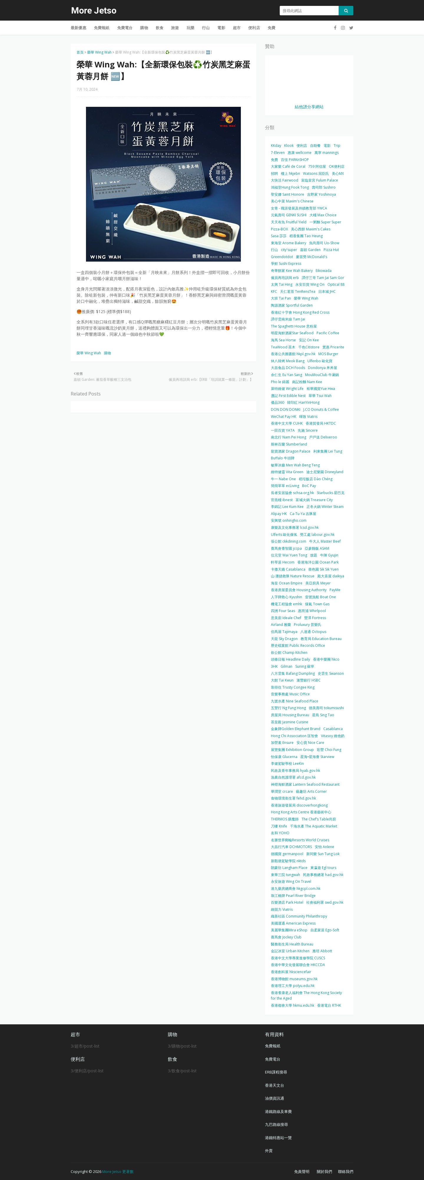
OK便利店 (336, 166)
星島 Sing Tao (323, 714)
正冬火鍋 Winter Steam (325, 506)
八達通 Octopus (313, 631)
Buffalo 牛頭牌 (282, 458)
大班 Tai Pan (281, 298)
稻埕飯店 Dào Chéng (315, 478)
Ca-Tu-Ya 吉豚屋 (303, 513)
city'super (289, 249)
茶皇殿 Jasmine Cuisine (289, 721)
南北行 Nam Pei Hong (288, 437)
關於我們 (324, 1171)
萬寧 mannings (326, 152)
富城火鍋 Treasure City (314, 499)
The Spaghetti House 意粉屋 (294, 326)
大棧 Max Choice (323, 214)
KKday (276, 145)
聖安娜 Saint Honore (287, 194)
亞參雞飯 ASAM (317, 548)
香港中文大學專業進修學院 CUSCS (298, 957)
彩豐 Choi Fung (329, 749)
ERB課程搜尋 (276, 1072)
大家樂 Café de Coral (288, 166)
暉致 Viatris (308, 416)
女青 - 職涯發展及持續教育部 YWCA (299, 208)
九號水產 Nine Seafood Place (294, 701)
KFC (274, 291)
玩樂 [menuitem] (190, 27)
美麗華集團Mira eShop (289, 930)
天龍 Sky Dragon (284, 638)
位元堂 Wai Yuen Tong (289, 555)
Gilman (286, 666)
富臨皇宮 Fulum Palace (319, 180)
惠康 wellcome (300, 152)
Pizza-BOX (279, 229)
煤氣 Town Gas (317, 603)
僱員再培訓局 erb (285, 277)
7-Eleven (278, 152)
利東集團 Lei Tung (327, 451)
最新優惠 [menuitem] (78, 27)
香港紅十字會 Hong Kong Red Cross (300, 312)
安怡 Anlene (324, 846)
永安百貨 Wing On (309, 284)
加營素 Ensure (282, 742)
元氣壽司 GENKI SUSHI (289, 214)
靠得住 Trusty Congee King (292, 687)
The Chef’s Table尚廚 (319, 819)
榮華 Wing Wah (99, 52)
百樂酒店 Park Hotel (287, 902)
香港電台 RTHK (329, 1005)
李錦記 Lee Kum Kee (287, 506)
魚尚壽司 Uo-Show (324, 242)
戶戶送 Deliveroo (323, 437)
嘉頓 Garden (310, 249)
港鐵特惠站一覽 (278, 1137)
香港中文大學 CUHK (287, 423)
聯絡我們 (345, 1171)
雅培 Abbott (322, 950)
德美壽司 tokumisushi (326, 707)
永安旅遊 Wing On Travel (291, 881)
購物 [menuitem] (144, 27)
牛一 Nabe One (283, 478)
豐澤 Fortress (315, 617)
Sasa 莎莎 (278, 235)
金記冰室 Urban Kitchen (290, 950)
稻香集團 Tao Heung (306, 235)
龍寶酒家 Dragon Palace (290, 451)
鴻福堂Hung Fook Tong (290, 187)
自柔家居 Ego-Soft (324, 930)
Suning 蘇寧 (304, 666)
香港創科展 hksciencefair (291, 971)
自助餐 (315, 145)
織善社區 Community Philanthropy (299, 916)
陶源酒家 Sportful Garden (292, 305)
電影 (327, 145)
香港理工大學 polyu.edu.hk (292, 985)
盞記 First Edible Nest (288, 395)
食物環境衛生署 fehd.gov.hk (293, 798)
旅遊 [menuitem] (175, 27)
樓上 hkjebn (290, 173)
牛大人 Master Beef (325, 541)
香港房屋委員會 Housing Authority (299, 589)
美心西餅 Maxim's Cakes (310, 229)
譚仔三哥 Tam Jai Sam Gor (323, 277)
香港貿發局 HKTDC (321, 423)
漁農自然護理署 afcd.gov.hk (293, 777)
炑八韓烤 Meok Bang (287, 360)
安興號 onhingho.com (289, 520)
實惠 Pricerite (333, 347)
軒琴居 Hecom (282, 562)
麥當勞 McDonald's (311, 256)
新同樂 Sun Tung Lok (322, 853)
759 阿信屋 (317, 166)
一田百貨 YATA (283, 430)
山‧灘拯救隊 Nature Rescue (292, 576)
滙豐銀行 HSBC (309, 680)
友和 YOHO (280, 832)
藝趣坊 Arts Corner (311, 791)
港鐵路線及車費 (278, 1111)
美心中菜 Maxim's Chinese (292, 201)
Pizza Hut (331, 249)
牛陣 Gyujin (329, 555)
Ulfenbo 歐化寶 (319, 360)
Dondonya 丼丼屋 (322, 367)
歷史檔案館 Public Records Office (298, 645)
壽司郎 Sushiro (324, 187)
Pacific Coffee (328, 332)
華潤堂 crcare (282, 791)
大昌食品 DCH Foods (288, 367)
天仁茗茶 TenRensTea (297, 291)
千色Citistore (308, 347)
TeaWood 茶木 (283, 347)
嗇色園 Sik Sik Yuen (323, 569)
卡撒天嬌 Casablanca (288, 569)
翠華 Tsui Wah (320, 395)
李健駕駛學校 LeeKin (287, 763)
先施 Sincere (308, 430)
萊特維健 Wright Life (287, 388)
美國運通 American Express (293, 923)
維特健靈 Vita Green (287, 471)
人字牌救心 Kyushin (286, 596)
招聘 (274, 173)
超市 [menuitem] (237, 27)
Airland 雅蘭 (281, 624)
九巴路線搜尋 (276, 1124)
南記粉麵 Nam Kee (307, 381)
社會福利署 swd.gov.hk (324, 902)
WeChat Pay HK (283, 416)
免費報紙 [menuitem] (102, 27)
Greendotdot (282, 256)
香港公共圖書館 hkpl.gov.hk (293, 353)
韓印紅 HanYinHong (303, 402)
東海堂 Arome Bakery (288, 242)
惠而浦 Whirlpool (312, 610)
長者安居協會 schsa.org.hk (292, 492)
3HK (274, 666)
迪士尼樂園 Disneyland (324, 471)
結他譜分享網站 (309, 106)
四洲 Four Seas (283, 610)
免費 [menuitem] (271, 27)
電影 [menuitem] (221, 27)
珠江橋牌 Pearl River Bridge (293, 895)
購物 (107, 352)
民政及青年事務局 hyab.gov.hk (295, 770)
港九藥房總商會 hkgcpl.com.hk (295, 888)
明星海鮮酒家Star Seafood (292, 332)
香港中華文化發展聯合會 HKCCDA (298, 964)
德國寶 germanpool (287, 853)
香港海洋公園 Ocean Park (318, 562)
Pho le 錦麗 (280, 381)
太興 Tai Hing (281, 284)
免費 (274, 159)
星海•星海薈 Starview (317, 756)
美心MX (338, 173)
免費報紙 (272, 1045)
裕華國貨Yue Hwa (321, 388)
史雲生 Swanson (331, 673)
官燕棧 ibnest (282, 499)
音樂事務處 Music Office (290, 694)
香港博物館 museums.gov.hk (294, 978)
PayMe (334, 589)
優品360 (277, 402)
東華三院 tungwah (285, 874)
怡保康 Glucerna (284, 756)
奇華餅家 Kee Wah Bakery (292, 270)
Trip (337, 145)
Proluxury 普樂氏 (307, 624)
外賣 (269, 1150)
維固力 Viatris (282, 909)
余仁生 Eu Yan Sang (286, 374)
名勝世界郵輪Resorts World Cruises (300, 839)
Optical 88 (335, 284)
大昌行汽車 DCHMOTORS (291, 846)
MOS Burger (328, 353)
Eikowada (324, 270)
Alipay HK (279, 513)
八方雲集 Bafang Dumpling (293, 673)
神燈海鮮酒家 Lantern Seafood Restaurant (305, 784)
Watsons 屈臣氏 (316, 173)
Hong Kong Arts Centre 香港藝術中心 (301, 812)
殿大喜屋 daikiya (330, 576)
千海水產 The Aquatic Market (313, 826)
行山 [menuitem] (206, 27)
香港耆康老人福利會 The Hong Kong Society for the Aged (306, 995)
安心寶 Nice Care (310, 742)
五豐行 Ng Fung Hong (288, 707)
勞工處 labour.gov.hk (317, 534)
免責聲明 (301, 1171)
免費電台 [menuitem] (125, 27)
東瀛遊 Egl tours (323, 867)
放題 (313, 555)
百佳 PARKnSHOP (295, 159)
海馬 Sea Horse (283, 340)
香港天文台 (274, 1085)
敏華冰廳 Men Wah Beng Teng (295, 465)
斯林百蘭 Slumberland (289, 444)
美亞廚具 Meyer (318, 583)
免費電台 (272, 1059)
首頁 (80, 52)
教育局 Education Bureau (321, 638)
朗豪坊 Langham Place (289, 867)
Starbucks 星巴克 (330, 492)
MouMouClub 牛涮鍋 (322, 374)
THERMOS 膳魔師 (285, 819)
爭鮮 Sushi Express (286, 263)
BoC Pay (309, 485)
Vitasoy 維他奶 (332, 735)
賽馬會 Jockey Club (286, 937)
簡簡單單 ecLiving (285, 485)
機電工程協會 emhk (286, 603)
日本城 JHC (327, 291)
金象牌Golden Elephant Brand (295, 728)
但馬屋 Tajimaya (284, 631)
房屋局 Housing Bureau (290, 714)
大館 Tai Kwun (282, 680)
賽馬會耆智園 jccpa (286, 548)
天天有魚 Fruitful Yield (289, 222)
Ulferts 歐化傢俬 (284, 534)
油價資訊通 (274, 1098)
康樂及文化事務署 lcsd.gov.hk (295, 527)
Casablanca (333, 728)
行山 (274, 249)
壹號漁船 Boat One (320, 596)
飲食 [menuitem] (159, 27)
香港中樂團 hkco (326, 659)
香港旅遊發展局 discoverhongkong (299, 805)
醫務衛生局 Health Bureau (292, 944)
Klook (289, 145)
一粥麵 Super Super (325, 222)
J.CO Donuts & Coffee (321, 409)
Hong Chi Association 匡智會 (294, 735)
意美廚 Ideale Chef (286, 617)
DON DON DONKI (285, 409)
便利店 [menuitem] (254, 27)
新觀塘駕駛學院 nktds (288, 860)
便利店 (302, 145)
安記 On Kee (309, 340)
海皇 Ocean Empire (286, 583)
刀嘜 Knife (279, 826)
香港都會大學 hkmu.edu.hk (292, 1005)
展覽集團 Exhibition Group (292, 749)
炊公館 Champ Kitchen (289, 652)
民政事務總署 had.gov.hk (323, 874)
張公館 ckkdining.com (288, 541)
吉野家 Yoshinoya (321, 194)
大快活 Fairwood (284, 180)
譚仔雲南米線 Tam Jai (288, 319)
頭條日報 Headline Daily (290, 659)
